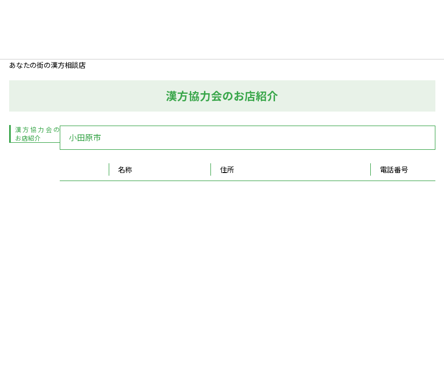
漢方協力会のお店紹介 (37, 133)
